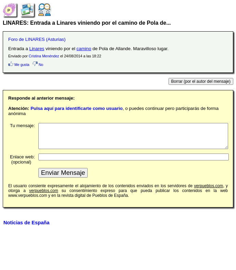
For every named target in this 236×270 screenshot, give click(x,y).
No (38, 65)
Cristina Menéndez (44, 56)
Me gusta (18, 65)
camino (83, 48)
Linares (37, 48)
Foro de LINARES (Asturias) (36, 39)
